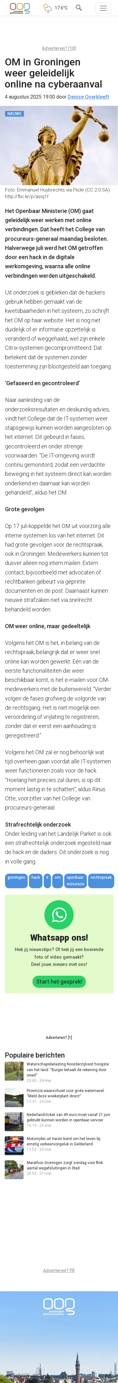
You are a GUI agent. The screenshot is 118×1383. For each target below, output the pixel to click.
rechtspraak (101, 877)
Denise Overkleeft (88, 97)
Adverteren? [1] (59, 1037)
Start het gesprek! (59, 981)
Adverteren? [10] (59, 48)
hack (35, 877)
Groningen (16, 877)
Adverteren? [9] (59, 1270)
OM (57, 877)
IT (47, 877)
